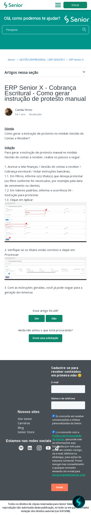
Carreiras (24, 423)
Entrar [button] (75, 5)
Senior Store (26, 432)
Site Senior (25, 419)
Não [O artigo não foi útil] (54, 318)
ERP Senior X (76, 59)
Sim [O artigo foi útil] (36, 318)
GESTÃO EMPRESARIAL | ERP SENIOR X (42, 59)
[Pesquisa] (45, 29)
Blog (21, 428)
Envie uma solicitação (45, 338)
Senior (11, 59)
